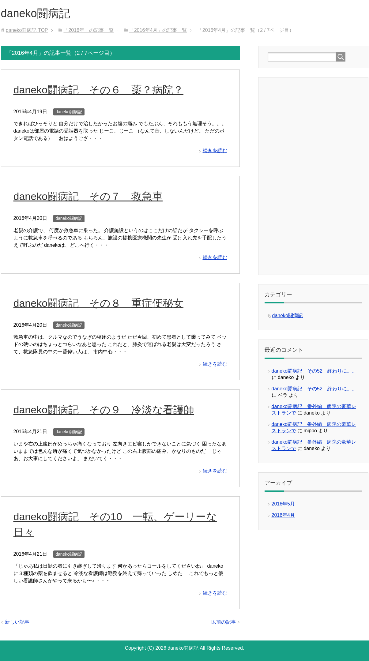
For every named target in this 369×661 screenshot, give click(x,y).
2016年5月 (283, 503)
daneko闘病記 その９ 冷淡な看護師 (103, 409)
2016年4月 (283, 515)
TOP (27, 30)
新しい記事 (17, 622)
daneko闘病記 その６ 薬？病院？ (98, 90)
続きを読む (215, 150)
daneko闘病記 (35, 13)
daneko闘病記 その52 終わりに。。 (314, 371)
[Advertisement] (314, 175)
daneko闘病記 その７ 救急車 (88, 196)
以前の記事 (223, 622)
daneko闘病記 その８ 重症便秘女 (98, 303)
